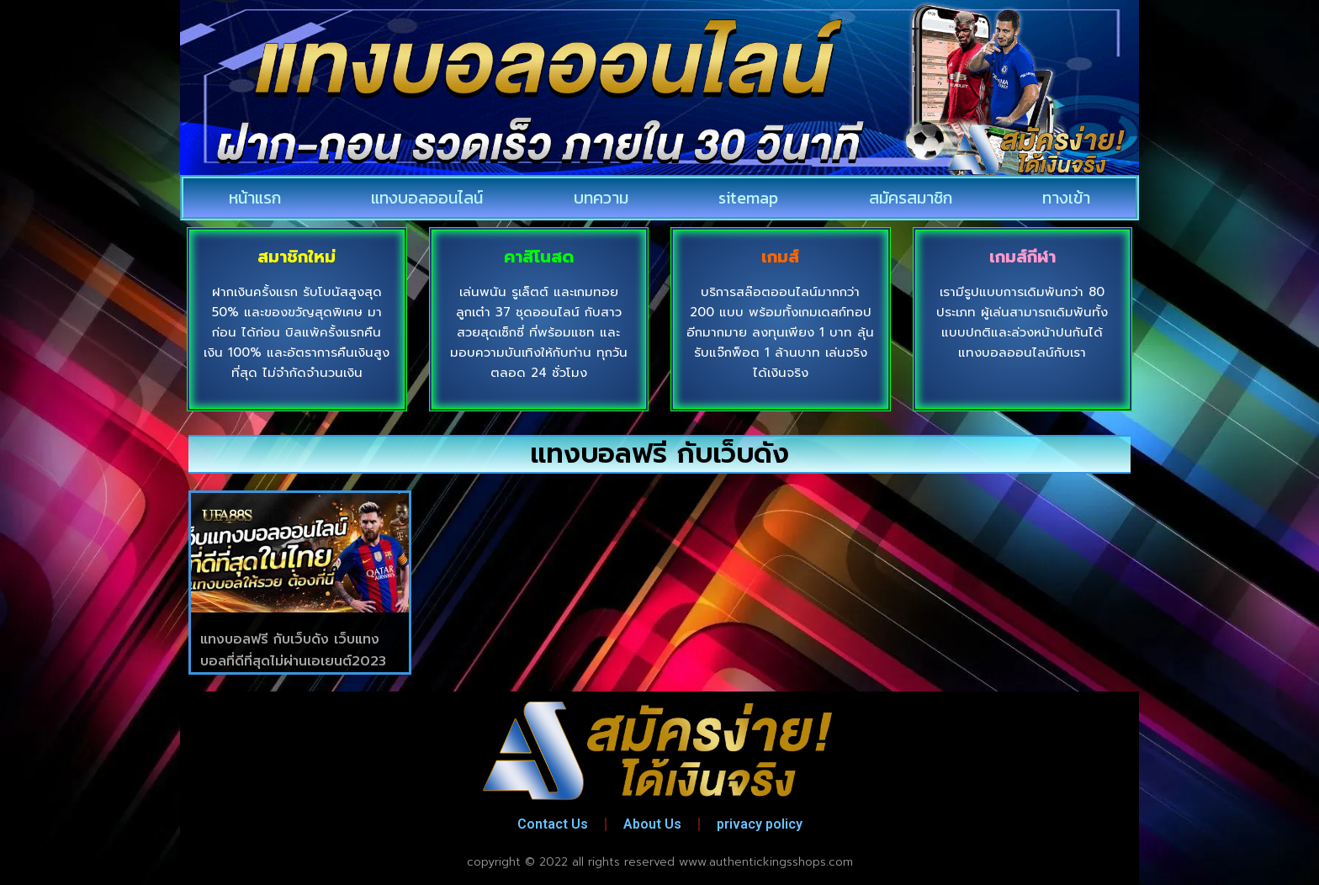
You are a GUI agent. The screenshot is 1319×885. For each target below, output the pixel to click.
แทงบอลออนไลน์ (427, 197)
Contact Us (552, 824)
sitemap (748, 197)
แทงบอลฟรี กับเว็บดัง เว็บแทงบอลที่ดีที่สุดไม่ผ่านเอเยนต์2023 (293, 650)
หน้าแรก (255, 197)
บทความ (601, 197)
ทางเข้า (1066, 197)
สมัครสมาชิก (910, 197)
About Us (652, 824)
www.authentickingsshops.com (766, 862)
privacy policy (760, 824)
